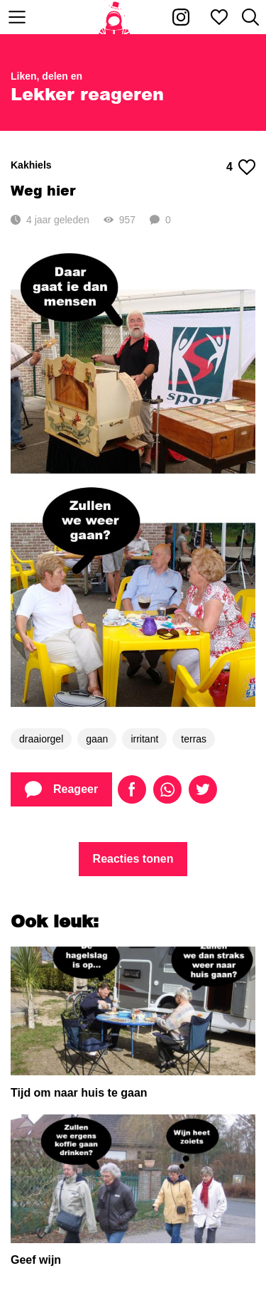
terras (193, 739)
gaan (97, 739)
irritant (144, 739)
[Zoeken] (250, 17)
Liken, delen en (46, 76)
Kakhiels (31, 165)
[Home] (114, 17)
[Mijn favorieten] (219, 17)
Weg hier (43, 190)
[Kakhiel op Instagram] (180, 17)
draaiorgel (41, 739)
